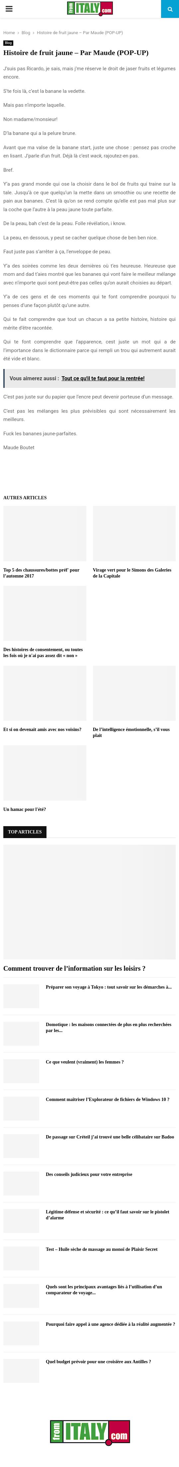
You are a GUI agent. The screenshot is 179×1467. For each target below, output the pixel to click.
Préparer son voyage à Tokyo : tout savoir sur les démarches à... (109, 987)
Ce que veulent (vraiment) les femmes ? (85, 1062)
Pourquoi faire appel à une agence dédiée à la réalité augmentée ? (110, 1324)
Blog (8, 43)
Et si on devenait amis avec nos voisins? (42, 729)
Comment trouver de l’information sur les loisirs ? (74, 968)
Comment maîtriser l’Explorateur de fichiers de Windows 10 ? (107, 1099)
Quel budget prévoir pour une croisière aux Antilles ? (98, 1361)
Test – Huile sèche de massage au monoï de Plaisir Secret (102, 1249)
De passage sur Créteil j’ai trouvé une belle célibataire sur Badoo (110, 1136)
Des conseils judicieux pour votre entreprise (89, 1174)
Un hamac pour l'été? (24, 809)
